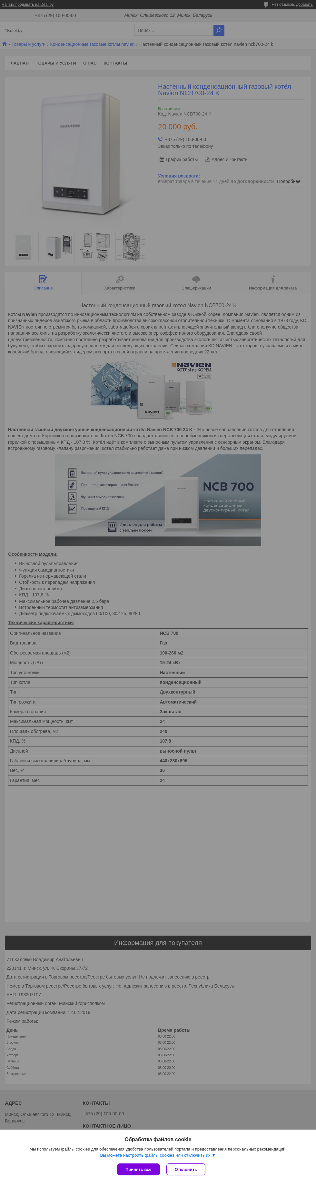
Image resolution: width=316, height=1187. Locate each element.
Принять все (138, 1169)
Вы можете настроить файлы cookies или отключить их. (156, 1155)
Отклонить (186, 1169)
